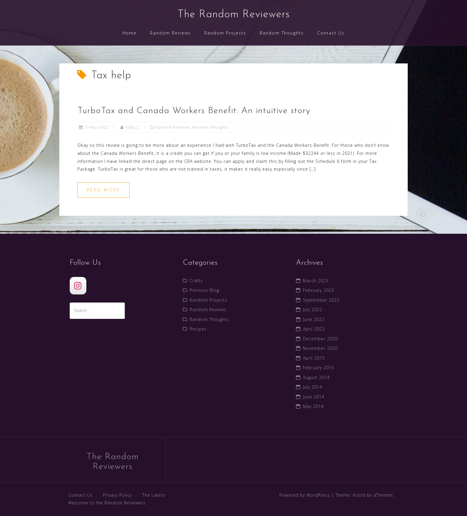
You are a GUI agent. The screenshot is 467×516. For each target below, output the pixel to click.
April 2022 (314, 329)
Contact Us (331, 33)
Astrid (359, 495)
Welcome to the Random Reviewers (107, 503)
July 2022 (312, 309)
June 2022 (313, 319)
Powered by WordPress (304, 495)
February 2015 (318, 367)
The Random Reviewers (234, 14)
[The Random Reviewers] (78, 285)
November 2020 (320, 348)
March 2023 (316, 280)
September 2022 (321, 300)
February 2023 (318, 290)
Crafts (196, 280)
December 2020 (320, 339)
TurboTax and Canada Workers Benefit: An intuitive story (193, 111)
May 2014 (313, 406)
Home (129, 33)
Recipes (198, 329)
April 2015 (314, 358)
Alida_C (132, 127)
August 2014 (316, 377)
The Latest (153, 495)
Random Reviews (170, 33)
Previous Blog (204, 290)
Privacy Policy (117, 495)
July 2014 (312, 387)
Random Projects (225, 33)
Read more (103, 190)
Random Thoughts (282, 33)
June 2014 (313, 397)
